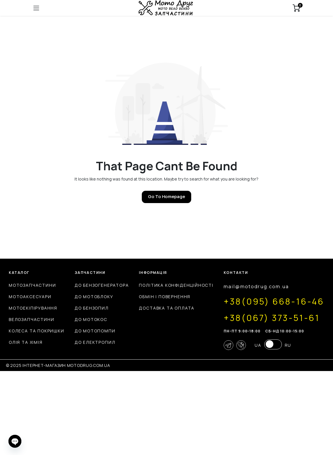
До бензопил (147, 308)
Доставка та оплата (278, 308)
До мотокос (146, 319)
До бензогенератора (157, 285)
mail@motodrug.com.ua (49, 367)
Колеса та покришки (36, 331)
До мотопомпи (150, 331)
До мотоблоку (149, 296)
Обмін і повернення (275, 296)
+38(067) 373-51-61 (68, 398)
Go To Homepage (166, 196)
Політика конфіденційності (287, 285)
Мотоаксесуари (30, 296)
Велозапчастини (31, 319)
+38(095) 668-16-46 (71, 382)
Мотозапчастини (32, 285)
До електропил (150, 342)
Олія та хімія (26, 342)
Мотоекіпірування (33, 308)
